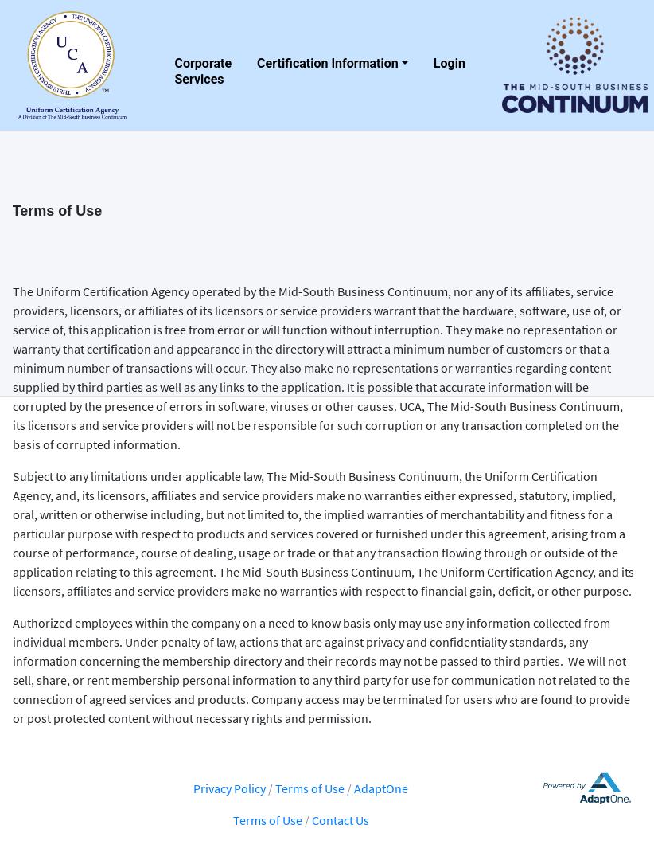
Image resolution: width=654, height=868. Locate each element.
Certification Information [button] (328, 63)
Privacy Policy (229, 788)
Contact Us (340, 820)
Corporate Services (203, 68)
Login (449, 63)
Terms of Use (311, 788)
